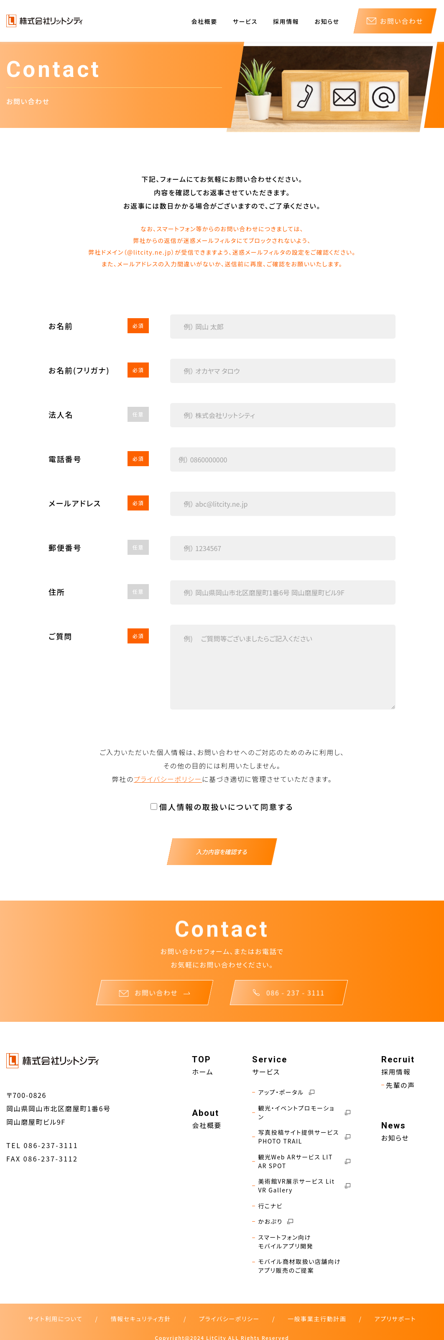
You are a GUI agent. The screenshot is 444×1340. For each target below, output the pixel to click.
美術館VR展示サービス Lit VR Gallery (306, 1183)
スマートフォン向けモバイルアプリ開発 (289, 1239)
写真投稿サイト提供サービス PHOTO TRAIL (306, 1135)
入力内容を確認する (222, 851)
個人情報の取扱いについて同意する (226, 806)
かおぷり (279, 1219)
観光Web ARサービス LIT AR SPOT (306, 1159)
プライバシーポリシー (168, 779)
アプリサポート (395, 1315)
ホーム (211, 1071)
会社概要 (204, 21)
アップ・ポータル (290, 1091)
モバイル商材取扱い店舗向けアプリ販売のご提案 (303, 1263)
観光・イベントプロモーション (306, 1111)
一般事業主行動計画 (317, 1315)
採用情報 (286, 21)
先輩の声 (400, 1084)
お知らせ (327, 21)
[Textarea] (283, 667)
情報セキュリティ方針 (141, 1315)
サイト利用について (55, 1315)
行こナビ (274, 1203)
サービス (245, 21)
